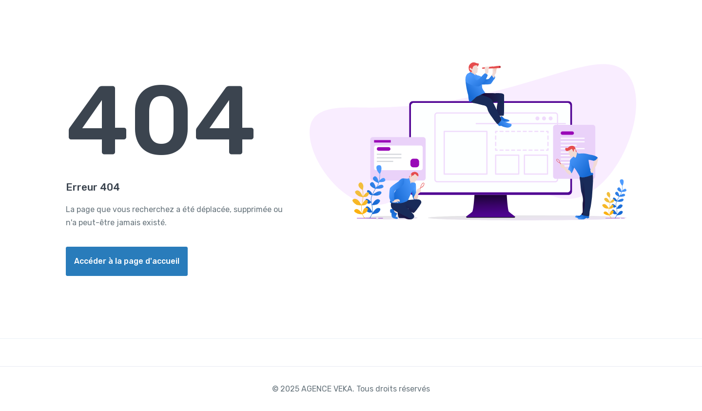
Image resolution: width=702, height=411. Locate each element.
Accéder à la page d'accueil (126, 261)
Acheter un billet (463, 21)
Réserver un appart (549, 21)
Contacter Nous (634, 21)
